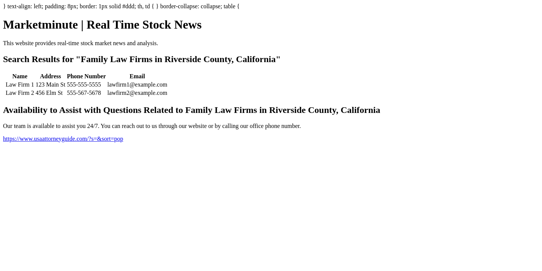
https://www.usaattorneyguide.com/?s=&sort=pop (63, 139)
